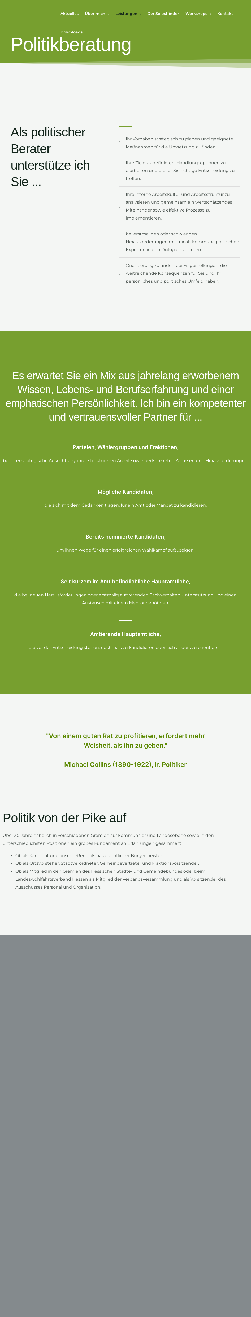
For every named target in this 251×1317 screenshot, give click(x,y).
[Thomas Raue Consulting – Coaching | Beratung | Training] (31, 22)
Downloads (71, 32)
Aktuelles (69, 13)
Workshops (196, 13)
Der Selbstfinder (163, 13)
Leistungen (126, 13)
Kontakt (225, 13)
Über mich (95, 13)
